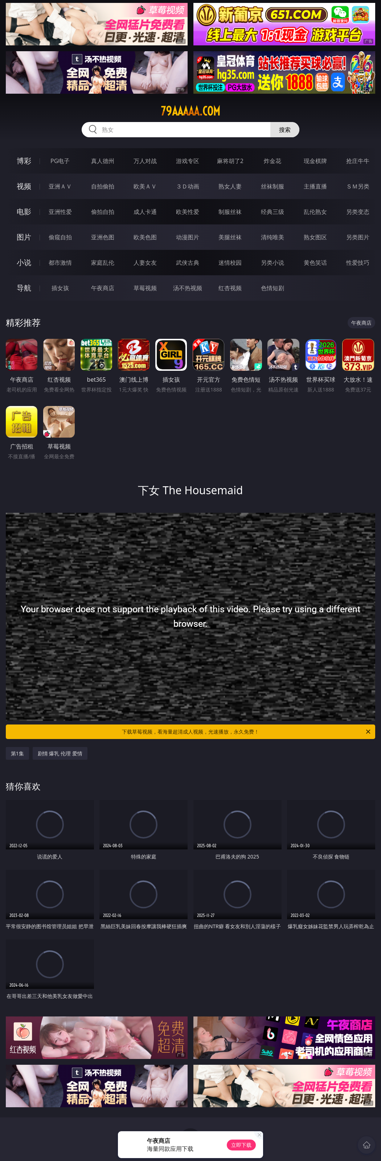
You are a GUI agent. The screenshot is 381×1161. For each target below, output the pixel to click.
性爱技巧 (357, 263)
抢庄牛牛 (357, 161)
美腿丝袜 (230, 237)
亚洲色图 (102, 237)
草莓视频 (145, 288)
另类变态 (357, 212)
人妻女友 (145, 263)
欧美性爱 (187, 212)
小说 (24, 262)
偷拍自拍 (102, 212)
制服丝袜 (230, 212)
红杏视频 (230, 288)
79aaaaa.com (190, 111)
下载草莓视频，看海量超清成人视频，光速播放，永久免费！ (247, 731)
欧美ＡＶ (145, 186)
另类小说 (272, 263)
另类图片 (357, 237)
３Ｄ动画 (187, 186)
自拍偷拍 (102, 186)
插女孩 (60, 288)
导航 (24, 288)
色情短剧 (272, 288)
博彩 (24, 161)
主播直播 (315, 186)
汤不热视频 (187, 288)
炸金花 (272, 161)
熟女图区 (315, 237)
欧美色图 (145, 237)
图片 (24, 237)
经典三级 (272, 212)
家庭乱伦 (102, 263)
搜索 (285, 130)
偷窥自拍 (60, 237)
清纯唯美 (272, 237)
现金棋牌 (315, 161)
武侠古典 (187, 263)
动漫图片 (187, 237)
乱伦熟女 (315, 212)
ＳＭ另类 (357, 186)
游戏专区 (187, 161)
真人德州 (102, 161)
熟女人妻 (230, 186)
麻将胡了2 (230, 161)
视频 (24, 186)
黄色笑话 (315, 263)
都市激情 (60, 263)
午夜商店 (102, 288)
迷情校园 (230, 263)
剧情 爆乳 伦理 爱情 (60, 753)
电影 (24, 211)
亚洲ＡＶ (60, 186)
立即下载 (241, 1144)
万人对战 (145, 161)
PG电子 (60, 161)
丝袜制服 (272, 186)
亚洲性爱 (60, 212)
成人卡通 (145, 212)
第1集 (17, 753)
